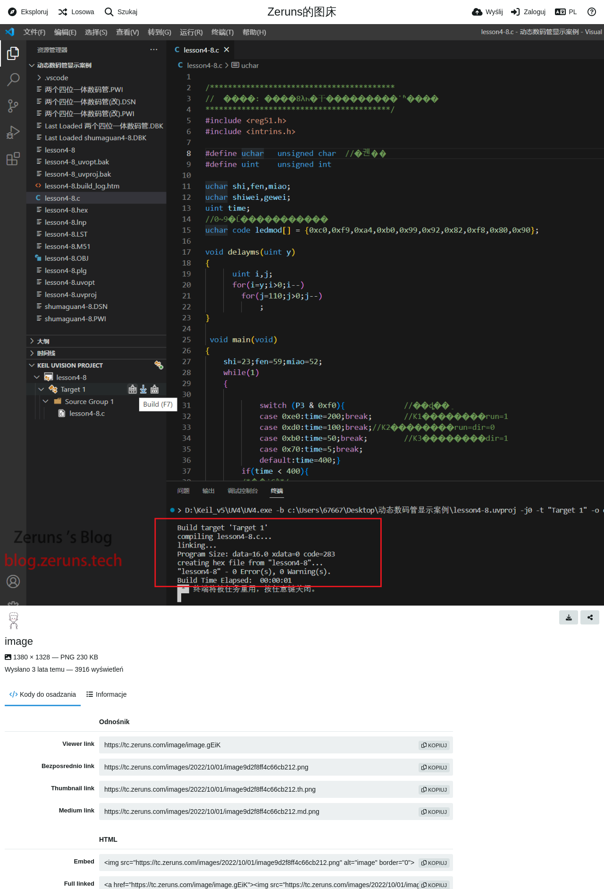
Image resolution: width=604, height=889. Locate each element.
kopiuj (434, 745)
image (19, 641)
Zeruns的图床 (302, 11)
